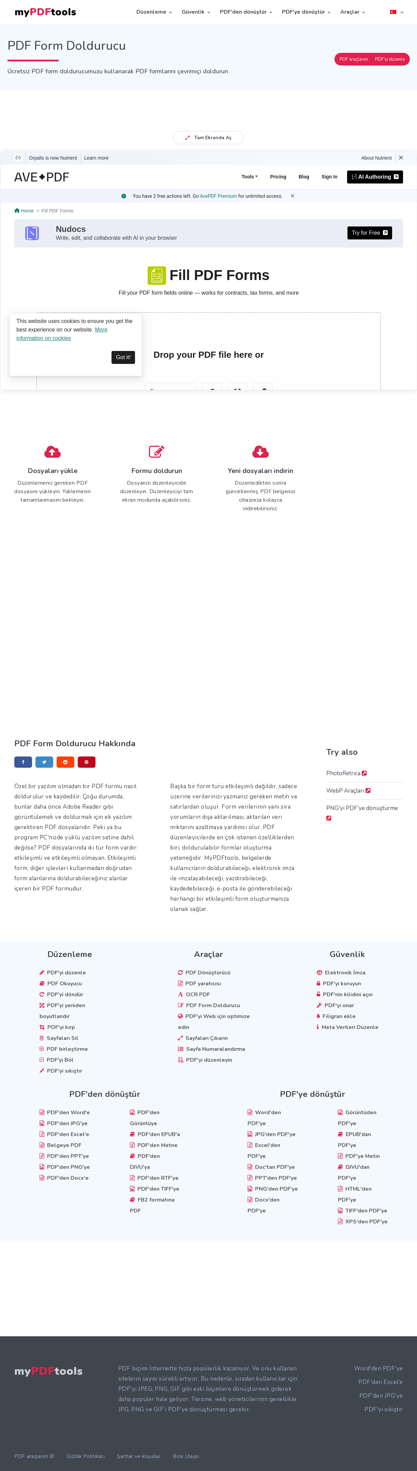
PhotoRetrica (346, 773)
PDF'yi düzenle (390, 59)
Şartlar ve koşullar (139, 1456)
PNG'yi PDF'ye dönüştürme (362, 812)
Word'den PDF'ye (378, 1368)
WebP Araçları (348, 791)
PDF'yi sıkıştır (383, 1409)
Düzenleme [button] (151, 12)
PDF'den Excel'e (380, 1382)
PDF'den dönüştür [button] (243, 12)
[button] (396, 12)
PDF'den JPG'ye (381, 1396)
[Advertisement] (209, 105)
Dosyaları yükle (52, 470)
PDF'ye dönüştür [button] (303, 12)
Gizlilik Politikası (85, 1456)
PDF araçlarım (354, 59)
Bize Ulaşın (186, 1456)
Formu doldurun (156, 470)
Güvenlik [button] (193, 12)
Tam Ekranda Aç (208, 137)
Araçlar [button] (349, 12)
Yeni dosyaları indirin (260, 470)
